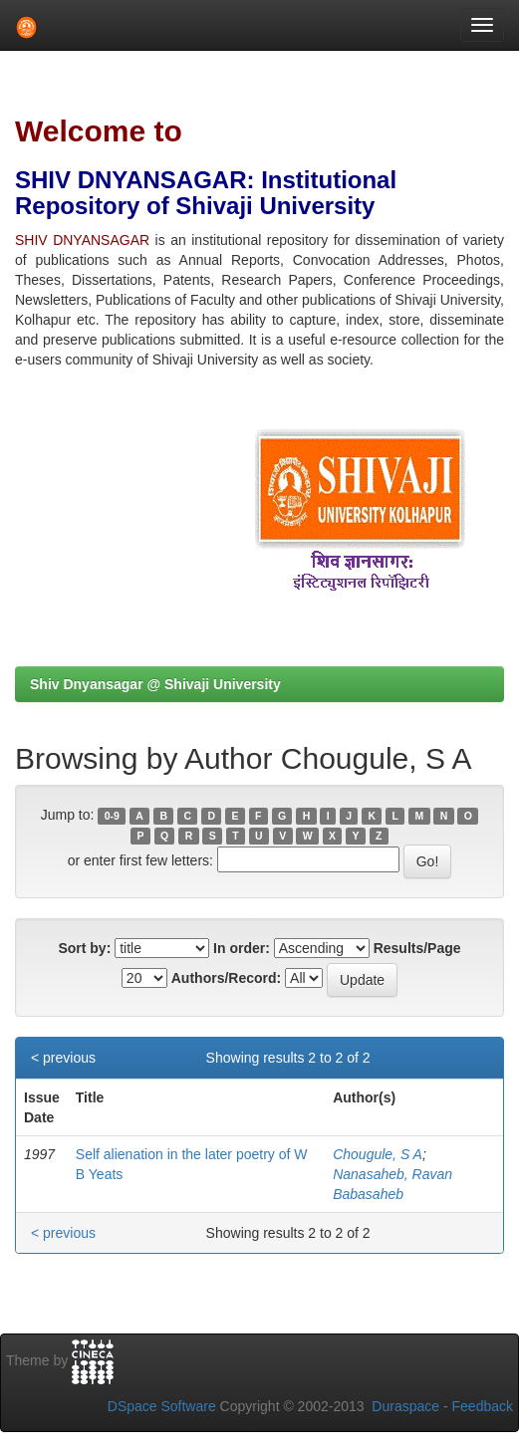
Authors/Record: (226, 978)
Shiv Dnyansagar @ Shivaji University (155, 684)
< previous (63, 1058)
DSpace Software (162, 1406)
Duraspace (405, 1406)
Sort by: (84, 948)
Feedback (482, 1406)
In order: (241, 948)
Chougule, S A (377, 1154)
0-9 (112, 816)
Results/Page (417, 948)
